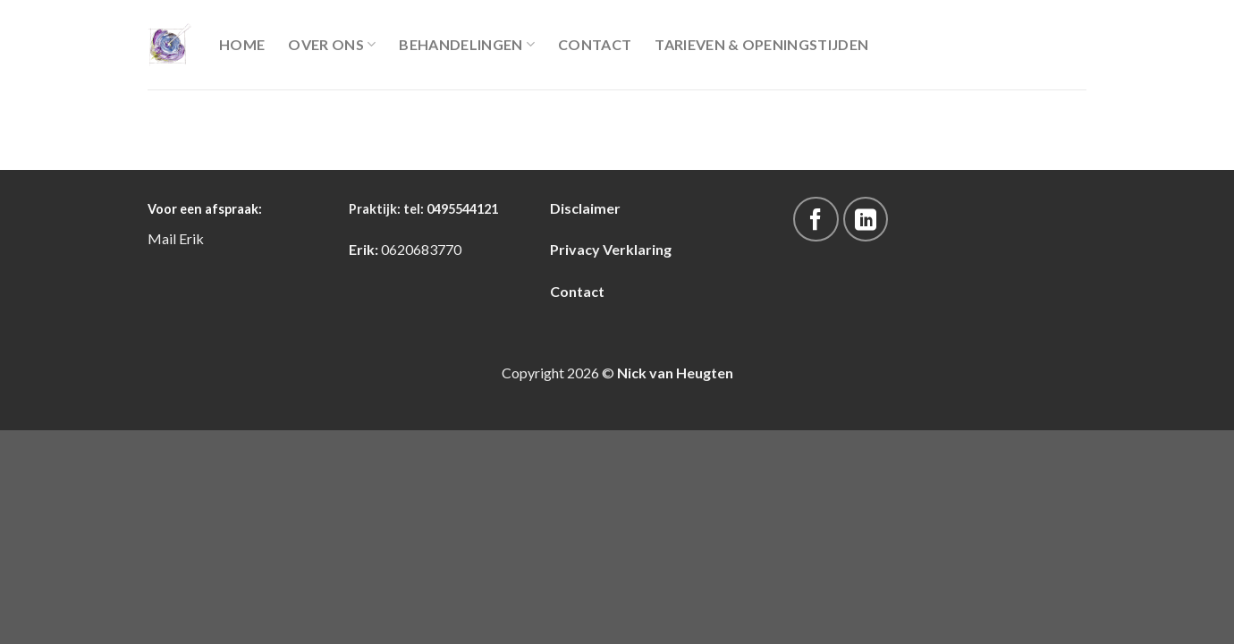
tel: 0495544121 (450, 208)
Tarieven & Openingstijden (761, 44)
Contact (594, 44)
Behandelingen (467, 45)
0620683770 (421, 249)
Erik (191, 238)
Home (242, 44)
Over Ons (332, 45)
